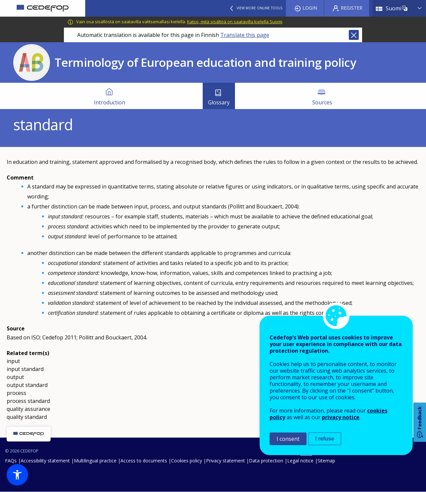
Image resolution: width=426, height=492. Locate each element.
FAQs (11, 460)
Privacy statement (225, 460)
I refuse (324, 438)
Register (351, 8)
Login (310, 8)
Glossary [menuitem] (219, 102)
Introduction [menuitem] (109, 102)
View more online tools (259, 8)
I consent (288, 438)
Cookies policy (186, 460)
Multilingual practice (95, 460)
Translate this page (244, 35)
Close (354, 35)
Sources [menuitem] (322, 102)
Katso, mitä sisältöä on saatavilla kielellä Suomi (234, 22)
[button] (17, 474)
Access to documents (143, 460)
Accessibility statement (45, 460)
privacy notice (340, 417)
